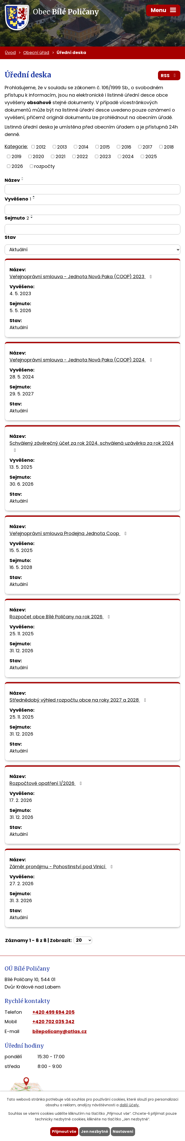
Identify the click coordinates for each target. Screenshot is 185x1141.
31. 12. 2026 (21, 650)
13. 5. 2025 (21, 467)
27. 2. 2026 (21, 883)
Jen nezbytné (94, 1131)
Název (12, 180)
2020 (38, 156)
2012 (41, 146)
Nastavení (123, 1131)
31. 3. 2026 (21, 900)
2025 (151, 156)
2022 (82, 156)
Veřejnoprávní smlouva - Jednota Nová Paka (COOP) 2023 (82, 276)
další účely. (129, 1105)
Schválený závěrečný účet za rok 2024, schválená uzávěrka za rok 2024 (92, 446)
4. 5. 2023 (20, 293)
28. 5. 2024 (22, 377)
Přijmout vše (64, 1131)
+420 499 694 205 (53, 1012)
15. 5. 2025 (21, 550)
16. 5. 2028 (21, 567)
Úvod (10, 53)
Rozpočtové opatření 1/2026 (47, 783)
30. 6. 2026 (21, 484)
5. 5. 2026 (20, 310)
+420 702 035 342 (53, 1021)
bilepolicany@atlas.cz (59, 1031)
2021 (60, 156)
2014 (83, 146)
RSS (169, 75)
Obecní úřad (36, 53)
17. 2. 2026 (21, 800)
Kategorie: (16, 146)
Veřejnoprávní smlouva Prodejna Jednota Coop (69, 533)
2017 (147, 146)
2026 (17, 166)
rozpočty (44, 166)
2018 (169, 146)
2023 (105, 156)
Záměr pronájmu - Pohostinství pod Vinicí (62, 866)
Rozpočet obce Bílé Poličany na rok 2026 (61, 616)
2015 (105, 146)
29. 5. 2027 (22, 394)
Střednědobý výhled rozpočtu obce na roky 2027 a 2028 (79, 700)
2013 (62, 146)
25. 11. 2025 (22, 633)
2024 (128, 156)
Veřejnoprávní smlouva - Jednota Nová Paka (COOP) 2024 (82, 360)
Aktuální (19, 327)
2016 (126, 146)
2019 (16, 156)
